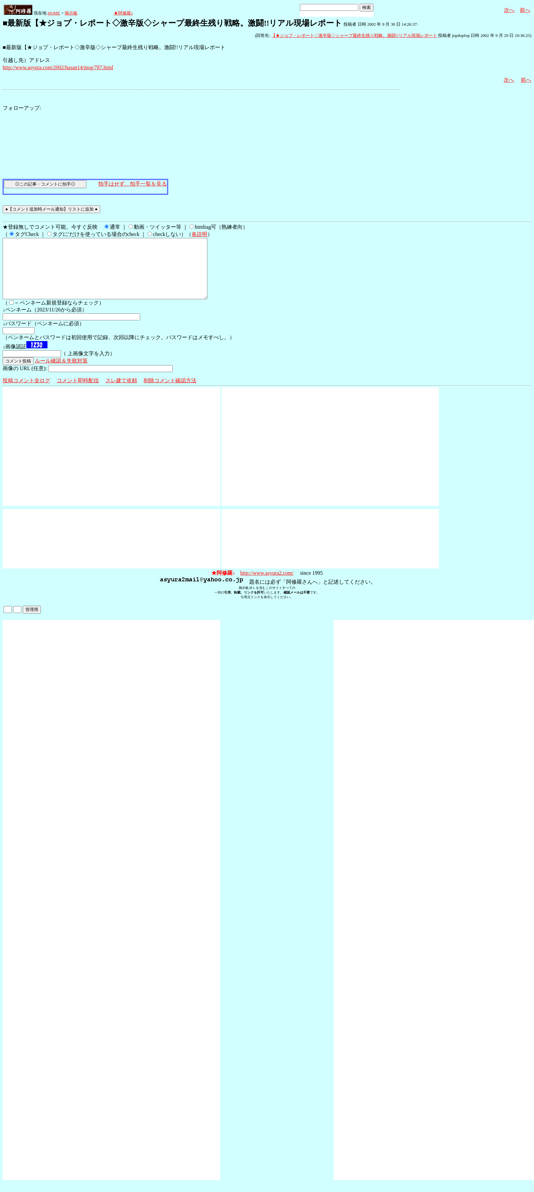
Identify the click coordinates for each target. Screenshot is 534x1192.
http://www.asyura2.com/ (267, 585)
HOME (53, 13)
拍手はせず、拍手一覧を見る (132, 184)
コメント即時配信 (78, 392)
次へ (509, 10)
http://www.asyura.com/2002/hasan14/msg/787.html (58, 67)
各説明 (199, 234)
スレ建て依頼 (121, 392)
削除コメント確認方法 (170, 392)
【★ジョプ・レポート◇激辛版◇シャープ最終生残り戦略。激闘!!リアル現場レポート (354, 35)
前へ (525, 10)
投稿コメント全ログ (26, 392)
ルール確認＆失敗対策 (61, 372)
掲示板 (71, 13)
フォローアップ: (22, 108)
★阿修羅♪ (123, 13)
